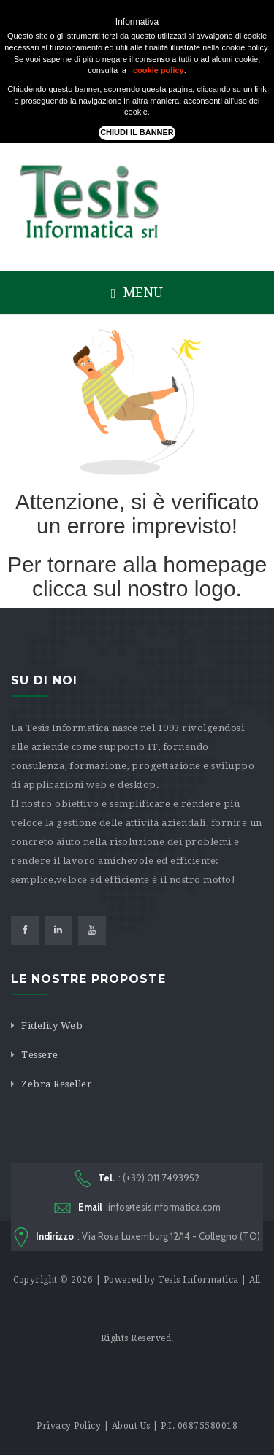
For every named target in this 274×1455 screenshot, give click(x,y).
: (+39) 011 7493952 (137, 1179)
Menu (137, 292)
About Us (131, 1426)
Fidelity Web (52, 1025)
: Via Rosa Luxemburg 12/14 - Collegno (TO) (137, 1237)
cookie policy (158, 70)
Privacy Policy (69, 1426)
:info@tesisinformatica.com (137, 1207)
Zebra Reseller (56, 1083)
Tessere (39, 1054)
